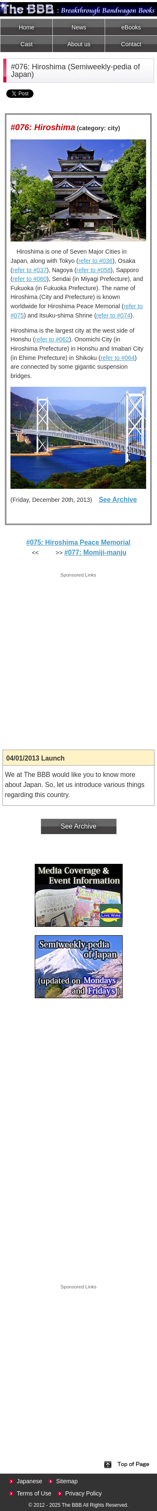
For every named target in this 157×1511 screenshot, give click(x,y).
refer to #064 (117, 357)
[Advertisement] (78, 658)
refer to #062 (52, 339)
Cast (27, 44)
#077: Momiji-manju (95, 552)
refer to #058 (94, 270)
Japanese (29, 1481)
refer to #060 (30, 278)
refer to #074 (113, 315)
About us (78, 44)
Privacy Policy (83, 1493)
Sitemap (66, 1481)
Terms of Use (34, 1493)
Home (26, 27)
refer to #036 (95, 260)
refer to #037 (30, 270)
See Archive (118, 499)
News (79, 27)
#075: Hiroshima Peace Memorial (78, 542)
